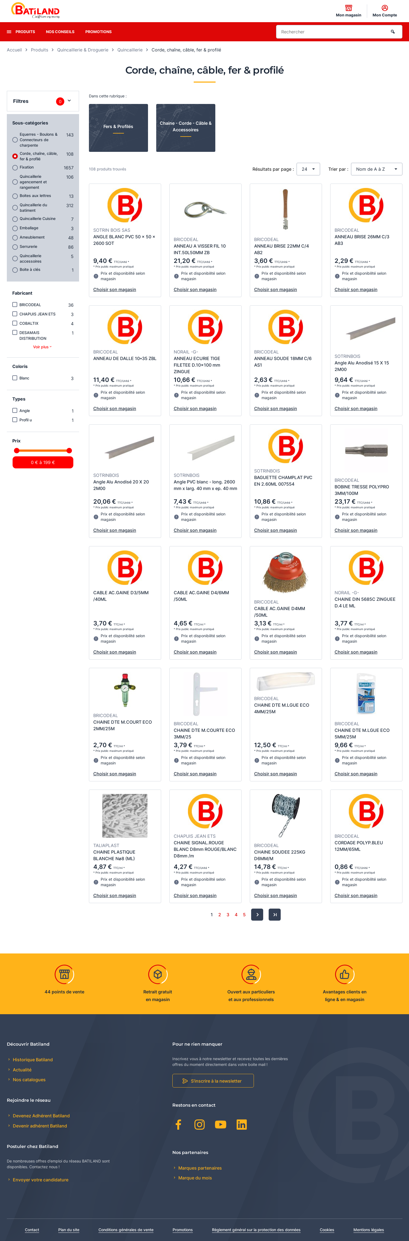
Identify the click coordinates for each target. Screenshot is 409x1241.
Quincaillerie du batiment (33, 207)
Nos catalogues (29, 1079)
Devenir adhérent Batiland (39, 1126)
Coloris (20, 366)
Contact (32, 1229)
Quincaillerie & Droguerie (82, 50)
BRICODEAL (30, 304)
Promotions (98, 31)
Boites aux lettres (35, 195)
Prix (16, 440)
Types (18, 399)
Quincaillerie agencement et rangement (33, 182)
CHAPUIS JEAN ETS (37, 314)
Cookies (327, 1229)
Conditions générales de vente (125, 1229)
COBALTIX (28, 323)
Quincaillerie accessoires (31, 258)
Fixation (27, 167)
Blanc (24, 378)
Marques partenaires (199, 1168)
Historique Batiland (32, 1059)
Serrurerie (28, 246)
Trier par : (338, 169)
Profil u (25, 419)
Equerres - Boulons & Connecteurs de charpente (38, 139)
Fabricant (22, 293)
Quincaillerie (130, 50)
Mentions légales (368, 1229)
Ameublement (32, 237)
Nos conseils (60, 31)
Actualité (21, 1069)
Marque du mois (194, 1178)
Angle (24, 410)
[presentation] (9, 32)
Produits (25, 31)
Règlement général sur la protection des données (256, 1229)
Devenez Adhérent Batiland (41, 1115)
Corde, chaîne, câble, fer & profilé (39, 156)
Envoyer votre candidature (40, 1179)
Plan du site (68, 1229)
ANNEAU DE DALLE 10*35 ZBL (124, 358)
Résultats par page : (273, 169)
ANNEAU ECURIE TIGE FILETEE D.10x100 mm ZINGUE (197, 365)
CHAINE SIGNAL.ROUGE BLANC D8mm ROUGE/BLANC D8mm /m (205, 849)
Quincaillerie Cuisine (38, 218)
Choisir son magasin (114, 289)
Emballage (29, 227)
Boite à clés (30, 269)
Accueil (14, 50)
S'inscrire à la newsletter (216, 1081)
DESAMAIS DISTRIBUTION (32, 335)
